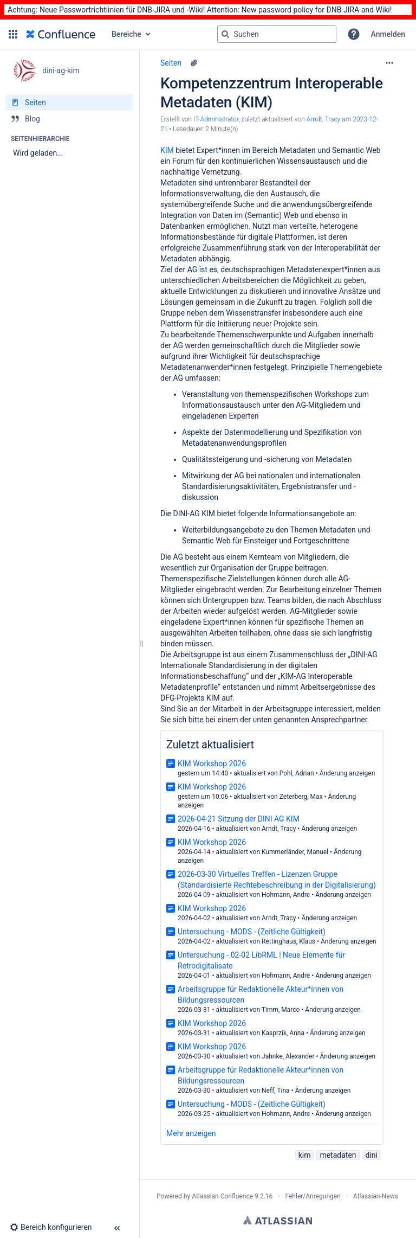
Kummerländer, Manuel (295, 852)
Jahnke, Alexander (288, 1056)
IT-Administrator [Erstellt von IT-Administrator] (215, 119)
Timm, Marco (281, 1010)
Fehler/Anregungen (313, 1196)
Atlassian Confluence (222, 1196)
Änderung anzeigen (347, 773)
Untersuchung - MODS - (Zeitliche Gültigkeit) (252, 931)
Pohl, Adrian (297, 773)
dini (372, 1155)
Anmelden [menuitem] (388, 34)
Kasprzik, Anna (283, 1033)
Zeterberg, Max (301, 796)
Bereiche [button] (126, 34)
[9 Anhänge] (194, 63)
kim (304, 1155)
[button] (13, 34)
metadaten (338, 1155)
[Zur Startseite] (61, 34)
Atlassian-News (375, 1196)
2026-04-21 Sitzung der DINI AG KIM (239, 818)
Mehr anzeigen (191, 1133)
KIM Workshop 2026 (212, 763)
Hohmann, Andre (286, 895)
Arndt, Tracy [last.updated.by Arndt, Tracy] (324, 119)
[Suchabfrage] (276, 34)
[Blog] (69, 119)
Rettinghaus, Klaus (288, 941)
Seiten (170, 63)
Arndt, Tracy (279, 828)
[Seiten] (69, 102)
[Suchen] (225, 34)
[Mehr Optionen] (389, 63)
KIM (167, 150)
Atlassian (277, 1220)
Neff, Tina (276, 1090)
